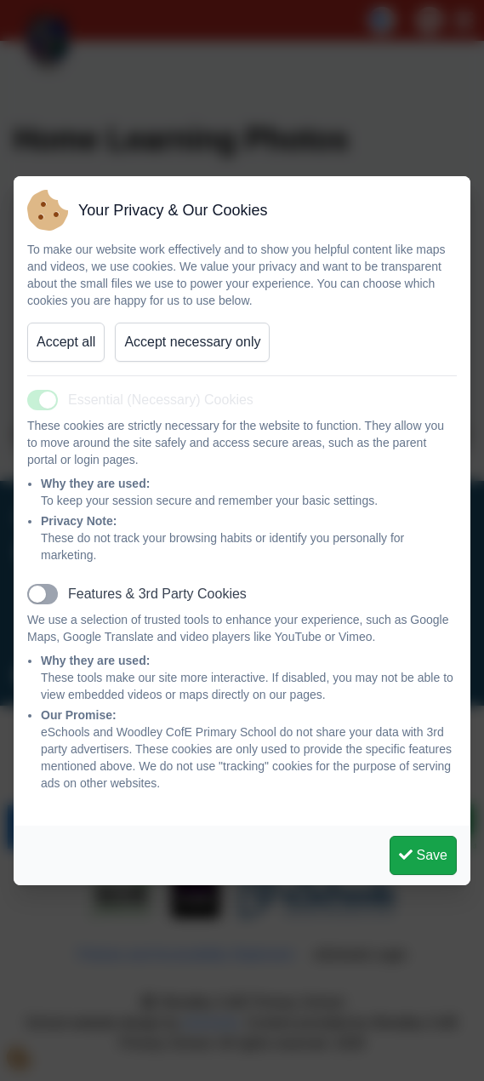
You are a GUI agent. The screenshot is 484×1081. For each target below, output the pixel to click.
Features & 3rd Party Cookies (157, 593)
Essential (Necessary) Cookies (160, 399)
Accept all (66, 342)
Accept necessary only (192, 342)
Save (423, 855)
